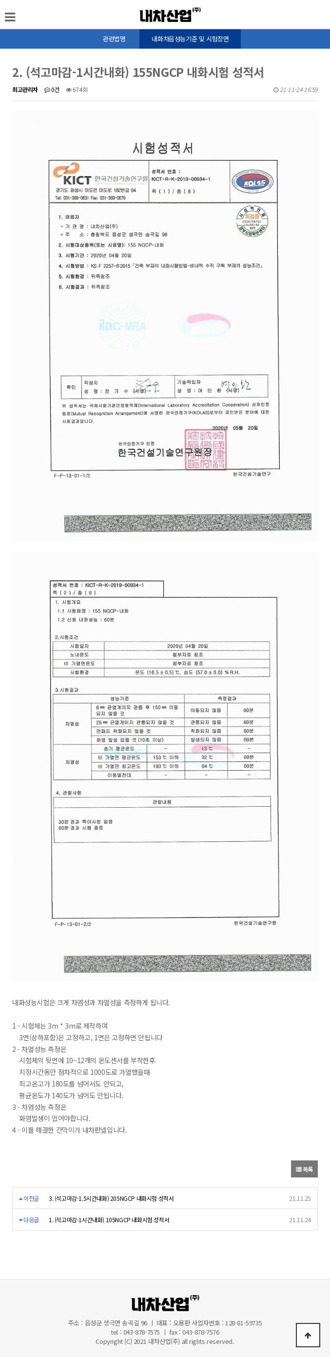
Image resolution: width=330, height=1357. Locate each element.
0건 (51, 89)
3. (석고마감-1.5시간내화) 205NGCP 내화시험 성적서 (111, 1198)
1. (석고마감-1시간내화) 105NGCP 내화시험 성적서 (109, 1219)
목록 (304, 1169)
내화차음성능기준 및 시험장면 (190, 38)
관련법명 (114, 38)
